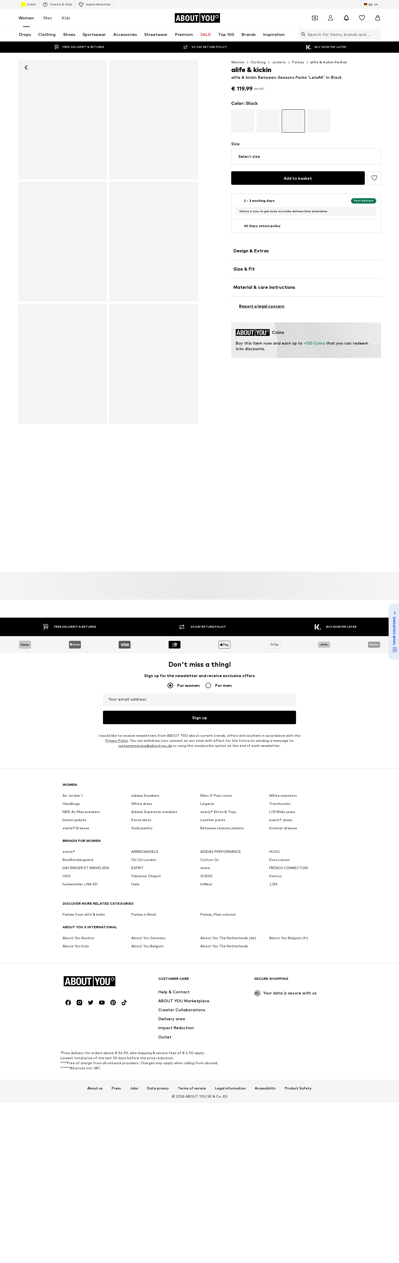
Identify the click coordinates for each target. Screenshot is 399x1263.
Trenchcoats (279, 804)
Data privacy (158, 1026)
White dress (141, 804)
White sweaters (283, 795)
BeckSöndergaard (78, 860)
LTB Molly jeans (282, 812)
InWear (206, 884)
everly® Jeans (280, 820)
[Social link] (68, 940)
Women (26, 17)
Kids (66, 17)
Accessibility (265, 1026)
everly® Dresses (76, 828)
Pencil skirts (141, 820)
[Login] (330, 18)
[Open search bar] (302, 34)
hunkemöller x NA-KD (80, 884)
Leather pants (212, 820)
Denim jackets (74, 820)
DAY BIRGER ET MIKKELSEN (86, 868)
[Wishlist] (362, 18)
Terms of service (192, 1026)
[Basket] (377, 18)
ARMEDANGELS (144, 851)
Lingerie (207, 804)
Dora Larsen (279, 860)
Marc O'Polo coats (216, 795)
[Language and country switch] (371, 4)
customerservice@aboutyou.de (145, 746)
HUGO (274, 851)
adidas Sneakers (145, 795)
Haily (135, 884)
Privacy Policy (117, 740)
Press (116, 1026)
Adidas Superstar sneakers (154, 812)
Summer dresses (283, 828)
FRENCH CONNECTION (288, 868)
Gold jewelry (142, 828)
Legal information (230, 1026)
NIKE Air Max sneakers (81, 812)
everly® (69, 851)
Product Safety (298, 1026)
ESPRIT (137, 868)
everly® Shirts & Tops (218, 812)
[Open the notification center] (346, 18)
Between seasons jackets (222, 828)
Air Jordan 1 (72, 795)
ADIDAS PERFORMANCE (220, 851)
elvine (205, 868)
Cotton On (209, 860)
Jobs (134, 1026)
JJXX (273, 884)
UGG (67, 876)
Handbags (71, 804)
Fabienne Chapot (146, 876)
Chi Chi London (143, 860)
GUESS (206, 876)
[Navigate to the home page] (197, 18)
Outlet (28, 4)
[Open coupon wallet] (314, 18)
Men (47, 17)
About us (95, 1026)
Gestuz (275, 876)
